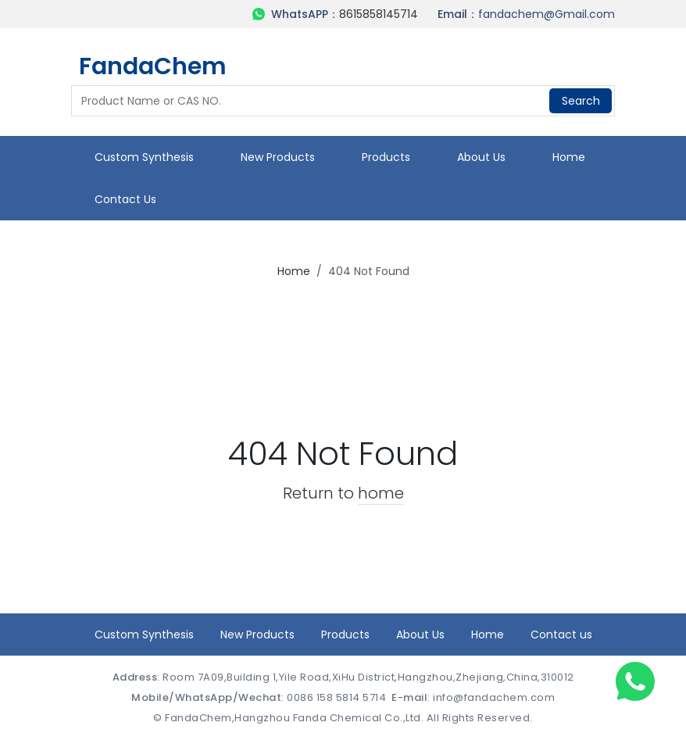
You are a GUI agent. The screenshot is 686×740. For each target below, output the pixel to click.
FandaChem (153, 66)
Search (581, 101)
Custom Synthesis (144, 157)
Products (386, 157)
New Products (278, 157)
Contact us (125, 199)
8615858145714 (378, 14)
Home (568, 157)
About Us (481, 157)
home (381, 493)
